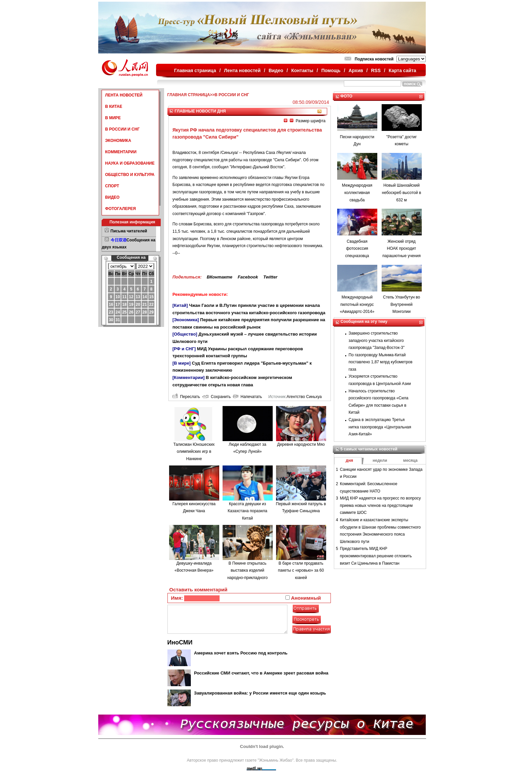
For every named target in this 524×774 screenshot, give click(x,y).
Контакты (302, 70)
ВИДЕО (112, 197)
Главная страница (195, 70)
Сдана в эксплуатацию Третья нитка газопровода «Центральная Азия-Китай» (380, 426)
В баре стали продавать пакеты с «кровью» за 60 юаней (301, 570)
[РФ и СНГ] (184, 348)
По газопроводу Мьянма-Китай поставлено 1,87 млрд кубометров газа (380, 362)
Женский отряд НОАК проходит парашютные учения (401, 248)
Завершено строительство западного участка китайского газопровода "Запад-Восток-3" (376, 340)
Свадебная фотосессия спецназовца (357, 248)
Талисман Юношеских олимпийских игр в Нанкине (194, 451)
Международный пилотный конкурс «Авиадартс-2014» (357, 304)
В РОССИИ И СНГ (122, 129)
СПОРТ (112, 186)
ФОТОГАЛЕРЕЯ (120, 208)
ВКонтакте (219, 276)
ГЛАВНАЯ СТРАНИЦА (188, 94)
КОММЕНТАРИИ (121, 152)
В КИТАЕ (113, 106)
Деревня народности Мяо (300, 444)
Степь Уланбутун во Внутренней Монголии (401, 304)
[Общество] (184, 334)
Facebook (248, 276)
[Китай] (180, 305)
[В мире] (181, 363)
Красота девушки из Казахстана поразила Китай (247, 511)
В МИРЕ (113, 118)
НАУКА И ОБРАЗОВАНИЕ (130, 163)
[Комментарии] (188, 377)
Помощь (331, 70)
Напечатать (247, 396)
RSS (376, 70)
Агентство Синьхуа (303, 396)
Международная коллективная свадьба (357, 192)
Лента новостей (242, 70)
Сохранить (216, 396)
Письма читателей (129, 231)
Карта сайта (402, 70)
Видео (276, 70)
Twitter (270, 276)
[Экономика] (185, 319)
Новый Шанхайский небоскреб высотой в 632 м (401, 192)
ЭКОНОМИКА (118, 140)
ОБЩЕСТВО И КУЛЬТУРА (130, 174)
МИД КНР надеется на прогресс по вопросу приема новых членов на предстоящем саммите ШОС (380, 505)
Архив (356, 70)
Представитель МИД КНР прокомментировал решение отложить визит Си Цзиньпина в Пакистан (376, 555)
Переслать (186, 396)
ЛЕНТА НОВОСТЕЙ (124, 95)
